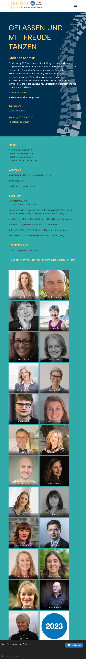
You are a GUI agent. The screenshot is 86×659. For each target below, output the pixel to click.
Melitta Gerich (24, 328)
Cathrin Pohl (54, 390)
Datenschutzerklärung (11, 656)
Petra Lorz (54, 514)
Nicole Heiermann (23, 545)
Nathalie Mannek (23, 607)
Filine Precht (23, 576)
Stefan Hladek (54, 297)
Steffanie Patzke (54, 452)
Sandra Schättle (54, 421)
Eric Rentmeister (24, 483)
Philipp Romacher (23, 421)
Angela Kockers (54, 328)
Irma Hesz (23, 297)
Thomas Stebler (24, 452)
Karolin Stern (54, 359)
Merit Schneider (54, 483)
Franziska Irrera (24, 514)
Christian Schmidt (17, 110)
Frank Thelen (54, 545)
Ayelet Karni (54, 576)
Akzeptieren (74, 645)
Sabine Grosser (24, 390)
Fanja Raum (23, 359)
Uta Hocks (23, 638)
